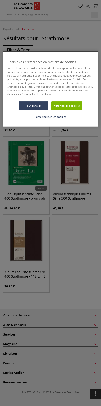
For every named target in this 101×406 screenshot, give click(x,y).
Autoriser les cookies (67, 105)
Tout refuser (33, 105)
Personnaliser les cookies (50, 116)
